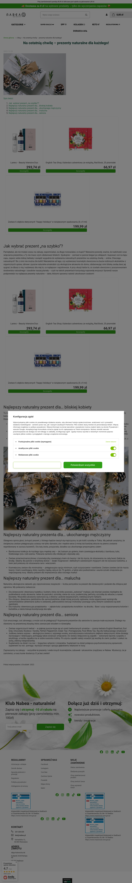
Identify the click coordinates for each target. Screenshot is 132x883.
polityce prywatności (38, 427)
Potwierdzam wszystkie (83, 465)
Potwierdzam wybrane (37, 465)
